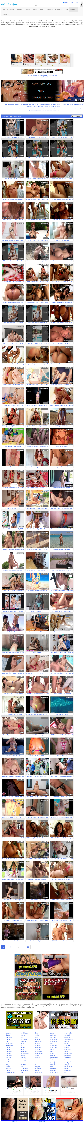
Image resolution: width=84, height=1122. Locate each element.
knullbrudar (24, 1039)
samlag (23, 1055)
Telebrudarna (18, 104)
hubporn (8, 1070)
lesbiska (37, 1066)
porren (23, 1062)
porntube (53, 1070)
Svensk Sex (68, 109)
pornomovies (54, 1058)
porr (51, 1066)
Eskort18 (50, 106)
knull (22, 1037)
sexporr (52, 1033)
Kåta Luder (9, 109)
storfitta (66, 1047)
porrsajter (53, 1062)
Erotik (50, 109)
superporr (38, 1049)
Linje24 (7, 104)
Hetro (65, 2)
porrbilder (9, 1037)
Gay (72, 2)
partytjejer (9, 1051)
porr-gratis (53, 1047)
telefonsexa (38, 1047)
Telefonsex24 (48, 104)
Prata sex (36, 104)
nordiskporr (24, 1033)
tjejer (66, 1060)
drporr (52, 1053)
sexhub (52, 1060)
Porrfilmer (75, 109)
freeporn (8, 1058)
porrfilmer (38, 1062)
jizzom (8, 1035)
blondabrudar (39, 1053)
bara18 (66, 1072)
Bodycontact (56, 106)
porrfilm (8, 1047)
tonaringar (38, 1039)
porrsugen (53, 1039)
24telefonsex (68, 1039)
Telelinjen (11, 104)
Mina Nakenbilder (64, 104)
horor (36, 1037)
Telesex (31, 104)
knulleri (23, 1035)
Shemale (78, 2)
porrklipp (23, 1060)
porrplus (52, 1055)
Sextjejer (34, 106)
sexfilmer (53, 1037)
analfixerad (67, 1058)
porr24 (37, 1064)
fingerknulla (68, 1033)
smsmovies (38, 1051)
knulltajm (38, 1068)
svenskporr (67, 1049)
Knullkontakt (44, 109)
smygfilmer (9, 1043)
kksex (37, 1070)
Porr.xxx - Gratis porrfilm (42, 77)
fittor (36, 1033)
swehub (66, 1041)
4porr (22, 1049)
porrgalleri (53, 1041)
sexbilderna (9, 1045)
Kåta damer (55, 111)
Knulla (79, 109)
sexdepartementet (40, 1060)
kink (22, 1072)
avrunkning (24, 1068)
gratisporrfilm (39, 1072)
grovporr (23, 1064)
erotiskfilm (67, 1035)
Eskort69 (15, 109)
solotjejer (67, 1045)
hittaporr (37, 1045)
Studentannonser (31, 109)
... (18, 947)
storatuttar (67, 1070)
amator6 (67, 1037)
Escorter (38, 109)
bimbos (8, 1060)
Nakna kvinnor (22, 109)
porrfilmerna (68, 1066)
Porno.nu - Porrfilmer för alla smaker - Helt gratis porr (42, 75)
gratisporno (9, 1033)
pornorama (67, 1055)
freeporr (8, 1053)
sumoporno (9, 1068)
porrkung (23, 1058)
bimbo (8, 1062)
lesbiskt (52, 1049)
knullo (8, 1066)
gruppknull (67, 1062)
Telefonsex (25, 104)
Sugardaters (32, 111)
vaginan (37, 1035)
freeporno (9, 1055)
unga (66, 1043)
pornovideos (54, 1072)
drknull (23, 1047)
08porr (37, 1055)
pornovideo (68, 1053)
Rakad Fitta (61, 109)
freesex (66, 1051)
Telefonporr (56, 104)
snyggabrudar (25, 1053)
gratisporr (24, 1051)
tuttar (51, 1043)
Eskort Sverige (74, 104)
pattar (66, 1068)
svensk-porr (38, 1041)
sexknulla (53, 1035)
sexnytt (37, 1058)
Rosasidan (40, 106)
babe (7, 1064)
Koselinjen (42, 104)
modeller (37, 1043)
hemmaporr (24, 1070)
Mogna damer (48, 111)
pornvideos (53, 1068)
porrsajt (52, 1064)
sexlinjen (23, 1041)
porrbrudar (53, 1045)
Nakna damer (40, 111)
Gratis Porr (55, 109)
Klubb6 (46, 106)
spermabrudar (10, 1072)
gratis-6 (8, 1039)
